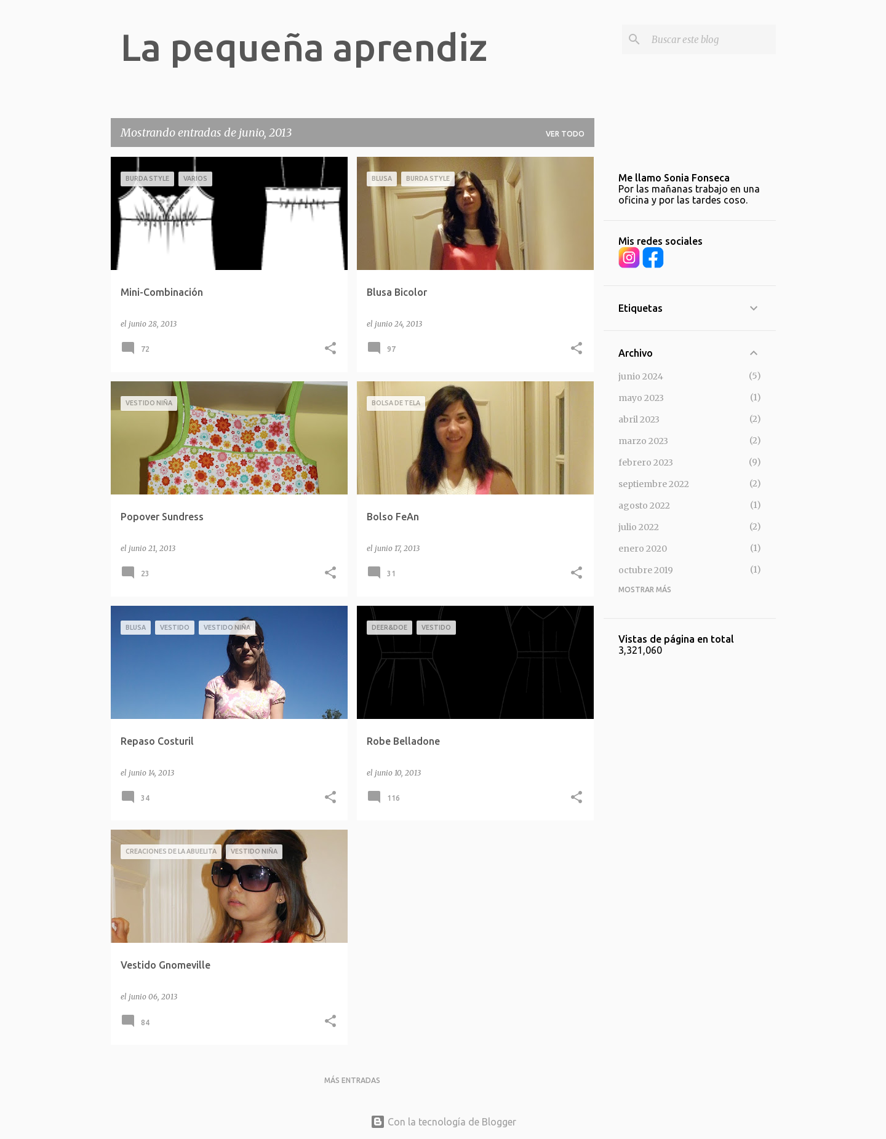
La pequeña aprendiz (304, 46)
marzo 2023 (643, 440)
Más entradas (352, 1080)
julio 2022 (638, 527)
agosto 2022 (644, 505)
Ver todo (565, 134)
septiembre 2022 (653, 484)
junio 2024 (640, 376)
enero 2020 (642, 548)
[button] (330, 349)
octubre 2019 (645, 570)
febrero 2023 (645, 462)
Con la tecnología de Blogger (443, 1121)
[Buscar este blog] (711, 39)
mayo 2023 (641, 397)
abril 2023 (639, 419)
